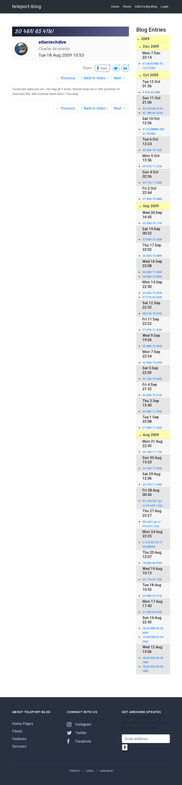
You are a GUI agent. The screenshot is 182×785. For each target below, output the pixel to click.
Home (115, 6)
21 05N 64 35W (152, 612)
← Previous (65, 78)
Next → (120, 78)
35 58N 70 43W (152, 346)
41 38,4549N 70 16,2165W (152, 66)
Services (19, 746)
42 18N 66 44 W (152, 113)
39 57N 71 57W (152, 166)
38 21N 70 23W (152, 313)
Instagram (79, 724)
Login (164, 6)
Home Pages (22, 723)
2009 (144, 39)
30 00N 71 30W (152, 411)
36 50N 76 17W (152, 223)
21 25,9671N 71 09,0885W (152, 544)
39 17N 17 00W (152, 182)
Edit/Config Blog (146, 6)
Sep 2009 (150, 206)
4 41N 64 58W (151, 92)
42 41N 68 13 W (152, 108)
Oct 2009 (150, 75)
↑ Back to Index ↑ (94, 78)
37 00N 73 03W (152, 239)
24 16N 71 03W (152, 468)
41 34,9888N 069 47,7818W (153, 131)
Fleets (127, 6)
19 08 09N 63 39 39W (152, 639)
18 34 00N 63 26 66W (152, 630)
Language (106, 770)
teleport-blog (26, 6)
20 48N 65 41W (152, 595)
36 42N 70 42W (152, 293)
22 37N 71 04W (152, 484)
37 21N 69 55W (152, 297)
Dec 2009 (150, 46)
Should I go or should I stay (151, 524)
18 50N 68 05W (152, 563)
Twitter (77, 732)
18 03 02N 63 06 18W (152, 660)
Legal (90, 770)
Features (19, 739)
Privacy (74, 770)
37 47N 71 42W (152, 330)
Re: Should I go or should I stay (152, 503)
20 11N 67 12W (152, 579)
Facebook (79, 741)
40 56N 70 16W (152, 150)
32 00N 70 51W (152, 395)
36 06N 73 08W (152, 255)
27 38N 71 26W (152, 427)
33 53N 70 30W (152, 362)
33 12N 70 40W (152, 379)
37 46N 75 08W (152, 199)
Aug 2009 (150, 435)
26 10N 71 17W (152, 452)
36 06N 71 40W (152, 272)
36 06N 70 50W (152, 276)
